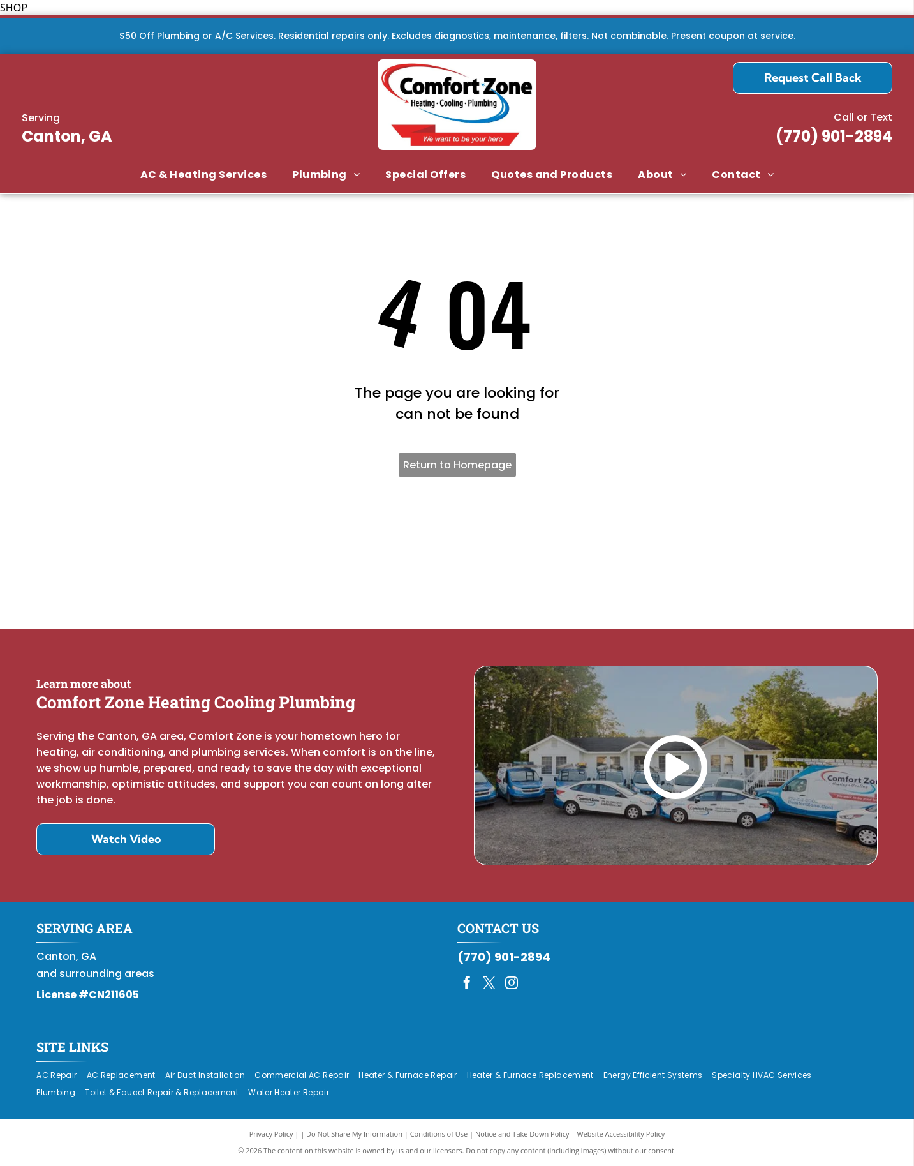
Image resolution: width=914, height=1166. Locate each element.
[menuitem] (203, 175)
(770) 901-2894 (834, 136)
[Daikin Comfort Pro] (457, 559)
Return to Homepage (457, 465)
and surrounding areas (95, 973)
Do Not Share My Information (354, 1134)
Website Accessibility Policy (621, 1134)
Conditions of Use (439, 1134)
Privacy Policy (271, 1134)
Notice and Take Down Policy (522, 1134)
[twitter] (489, 984)
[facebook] (466, 984)
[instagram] (511, 984)
